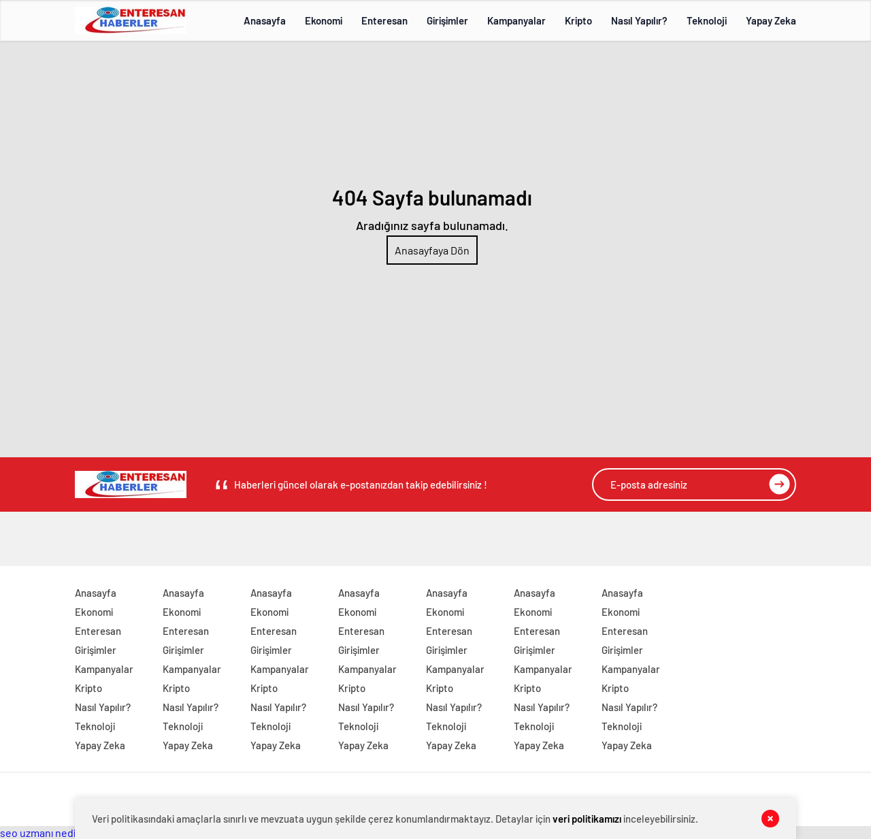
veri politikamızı (587, 818)
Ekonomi (323, 20)
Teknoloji (707, 20)
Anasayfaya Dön (432, 250)
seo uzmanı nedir (40, 832)
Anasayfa (265, 20)
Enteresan (384, 20)
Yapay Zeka (771, 20)
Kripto (578, 20)
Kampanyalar (516, 20)
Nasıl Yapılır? (639, 20)
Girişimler (447, 20)
